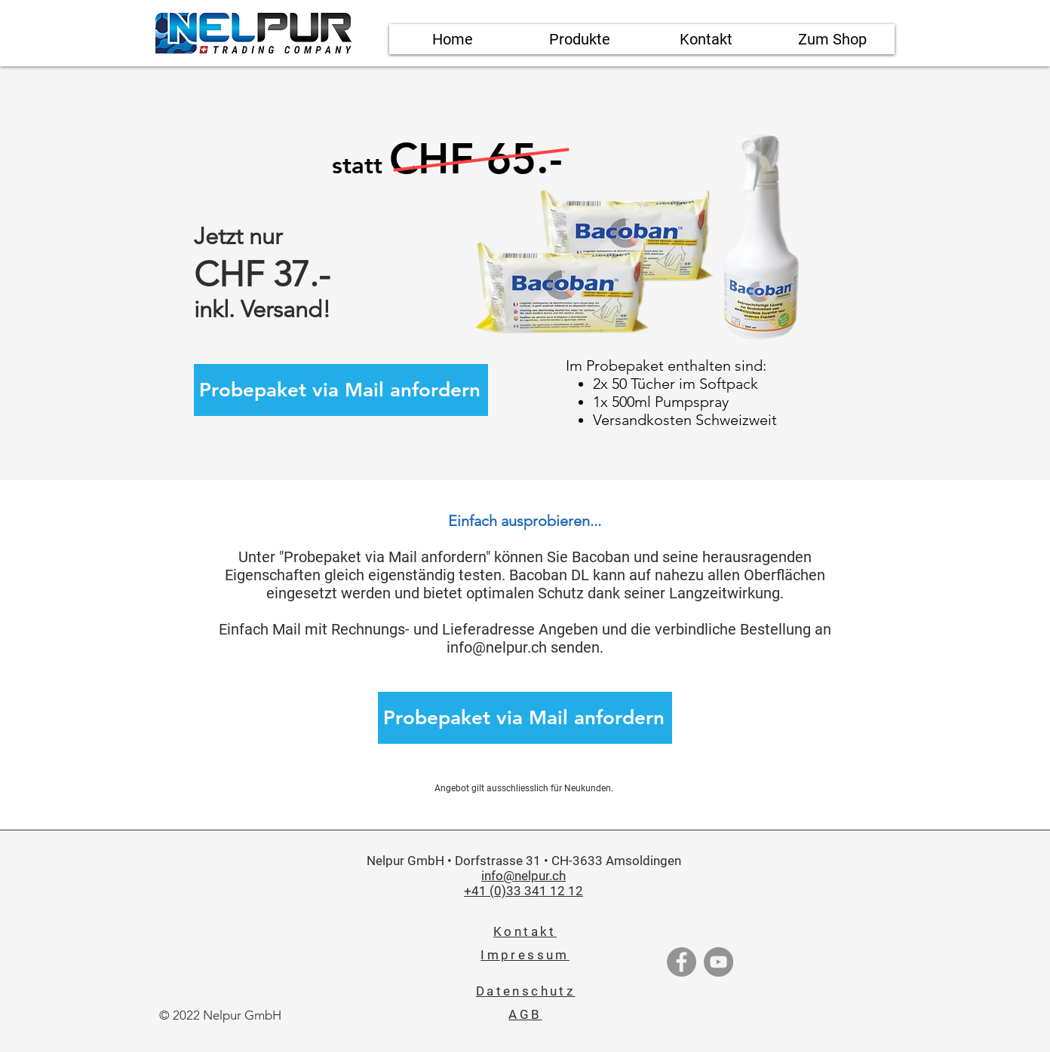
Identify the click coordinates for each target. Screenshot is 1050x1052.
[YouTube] (718, 962)
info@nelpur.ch (497, 647)
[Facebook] (681, 962)
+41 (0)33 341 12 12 (523, 890)
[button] (579, 39)
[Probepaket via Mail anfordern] (341, 390)
